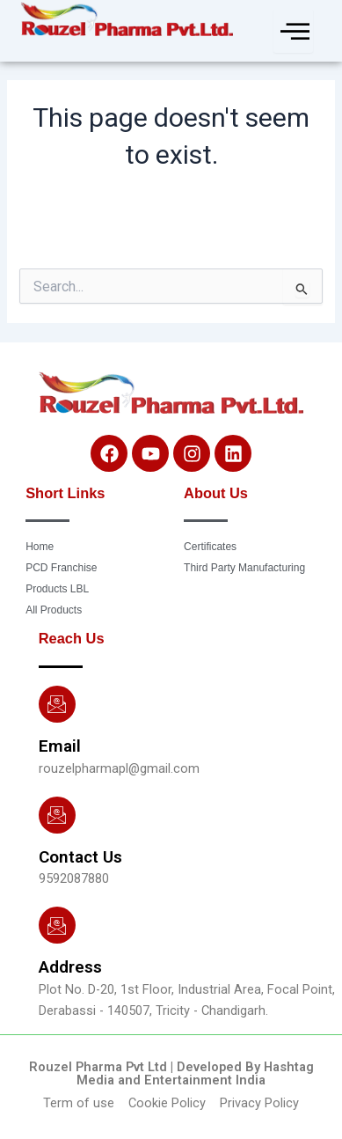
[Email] (57, 704)
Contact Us (80, 857)
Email (60, 746)
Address (70, 967)
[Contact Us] (57, 815)
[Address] (57, 925)
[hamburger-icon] (293, 31)
